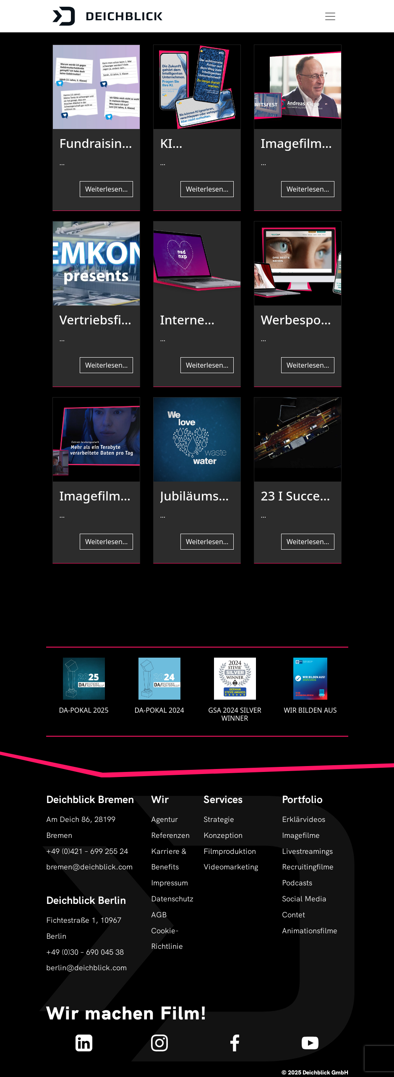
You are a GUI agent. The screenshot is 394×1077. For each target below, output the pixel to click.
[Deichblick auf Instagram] (159, 1039)
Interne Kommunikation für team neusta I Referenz (196, 319)
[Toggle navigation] (330, 16)
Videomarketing (231, 866)
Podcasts (297, 882)
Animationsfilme (309, 930)
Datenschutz (171, 898)
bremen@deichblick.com (89, 866)
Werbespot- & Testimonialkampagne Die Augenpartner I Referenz (296, 319)
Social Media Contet (304, 906)
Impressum (169, 882)
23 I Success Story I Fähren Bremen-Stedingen (296, 495)
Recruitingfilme (308, 866)
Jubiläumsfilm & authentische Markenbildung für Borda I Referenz (195, 495)
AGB (159, 914)
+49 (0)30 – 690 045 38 (85, 951)
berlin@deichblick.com (86, 967)
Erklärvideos (303, 819)
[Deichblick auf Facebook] (235, 1039)
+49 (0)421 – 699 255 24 (87, 850)
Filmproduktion (230, 850)
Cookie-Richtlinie (167, 938)
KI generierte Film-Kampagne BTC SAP (192, 143)
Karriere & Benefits (168, 858)
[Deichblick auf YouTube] (310, 1039)
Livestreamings (307, 850)
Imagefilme (301, 834)
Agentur (164, 819)
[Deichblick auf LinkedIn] (84, 1039)
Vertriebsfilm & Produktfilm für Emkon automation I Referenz (95, 319)
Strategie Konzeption (223, 827)
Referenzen (170, 834)
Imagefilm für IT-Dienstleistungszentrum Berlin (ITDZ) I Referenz (96, 495)
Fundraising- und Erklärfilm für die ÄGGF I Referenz (95, 143)
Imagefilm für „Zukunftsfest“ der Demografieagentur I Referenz (296, 143)
